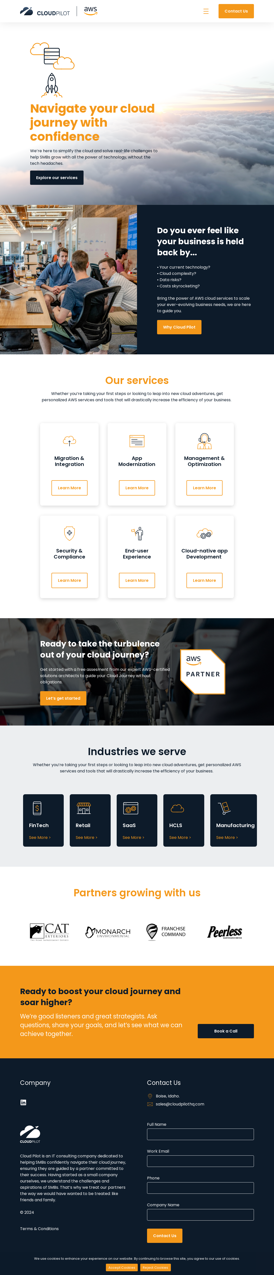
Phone (200, 1184)
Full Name (200, 1131)
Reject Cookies (155, 1267)
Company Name (200, 1211)
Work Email (200, 1157)
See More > (40, 837)
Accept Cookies (121, 1267)
